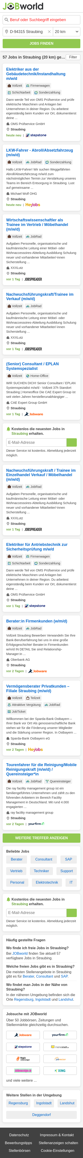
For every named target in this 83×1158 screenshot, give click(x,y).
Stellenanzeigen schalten (58, 1143)
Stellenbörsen (19, 1150)
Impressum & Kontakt (57, 1135)
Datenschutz (19, 1135)
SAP (68, 859)
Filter (73, 57)
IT (71, 882)
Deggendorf (41, 1115)
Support (66, 871)
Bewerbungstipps (18, 1143)
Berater (16, 859)
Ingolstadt (43, 999)
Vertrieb (16, 871)
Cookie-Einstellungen (57, 1150)
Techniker (41, 871)
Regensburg (23, 999)
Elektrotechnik (47, 882)
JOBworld (20, 953)
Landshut (66, 999)
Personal (17, 882)
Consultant (43, 859)
